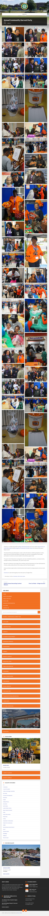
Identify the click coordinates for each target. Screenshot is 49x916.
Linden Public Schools (7, 808)
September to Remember (8, 820)
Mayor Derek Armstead (24, 546)
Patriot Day (5, 816)
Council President (6, 789)
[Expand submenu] (38, 617)
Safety (4, 818)
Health (4, 799)
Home (5, 23)
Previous (6, 582)
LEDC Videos (5, 806)
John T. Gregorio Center (34, 886)
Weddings (5, 833)
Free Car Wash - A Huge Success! (37, 583)
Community (15, 576)
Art (3, 784)
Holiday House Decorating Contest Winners (13, 584)
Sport (4, 829)
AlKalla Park (6, 765)
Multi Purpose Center (33, 891)
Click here (6, 572)
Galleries (9, 23)
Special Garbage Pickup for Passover (10, 903)
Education (5, 797)
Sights (4, 825)
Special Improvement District (8, 827)
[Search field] (18, 612)
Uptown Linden (6, 831)
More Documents (5, 907)
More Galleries (6, 873)
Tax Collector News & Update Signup (9, 899)
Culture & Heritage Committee (9, 791)
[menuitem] (21, 594)
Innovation (5, 803)
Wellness (5, 835)
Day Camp (5, 793)
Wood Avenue (5, 837)
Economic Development (7, 795)
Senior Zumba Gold (33, 884)
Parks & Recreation (21, 576)
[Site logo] (24, 10)
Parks (4, 812)
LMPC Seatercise (32, 889)
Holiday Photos (6, 801)
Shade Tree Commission (7, 823)
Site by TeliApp (19, 912)
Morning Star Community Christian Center (23, 548)
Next (44, 582)
